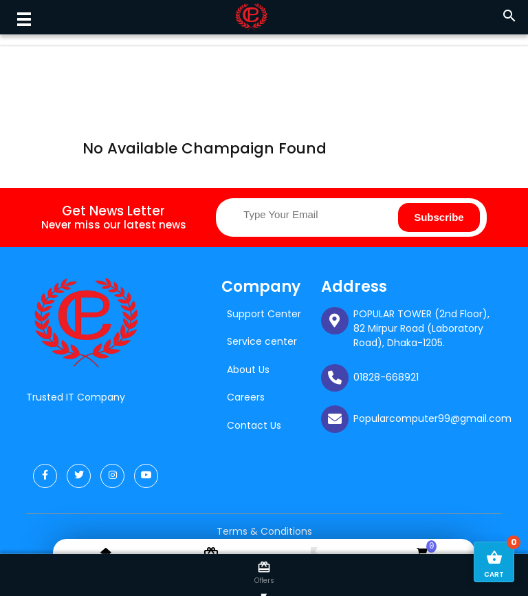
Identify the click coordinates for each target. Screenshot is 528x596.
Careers (246, 397)
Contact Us (254, 425)
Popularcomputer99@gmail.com (432, 418)
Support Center (264, 314)
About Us (248, 369)
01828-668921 (386, 377)
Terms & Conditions (264, 531)
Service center (262, 341)
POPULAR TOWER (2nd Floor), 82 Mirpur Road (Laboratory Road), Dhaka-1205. (421, 328)
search (509, 16)
